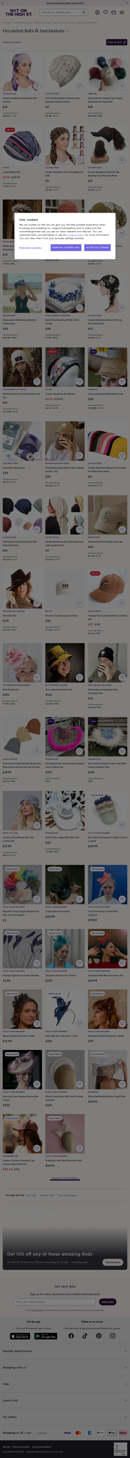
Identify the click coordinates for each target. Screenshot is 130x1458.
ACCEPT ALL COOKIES (97, 247)
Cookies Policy (76, 235)
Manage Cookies (30, 247)
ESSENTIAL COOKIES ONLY (66, 247)
